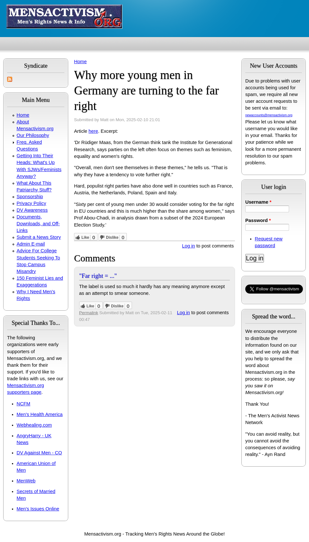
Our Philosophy (33, 135)
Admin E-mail (31, 244)
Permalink (88, 312)
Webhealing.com (34, 425)
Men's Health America (40, 414)
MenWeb (26, 480)
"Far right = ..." (98, 275)
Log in (188, 245)
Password (258, 220)
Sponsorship (30, 196)
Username (258, 202)
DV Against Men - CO (39, 452)
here (93, 131)
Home (23, 115)
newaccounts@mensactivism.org (268, 115)
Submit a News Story (39, 237)
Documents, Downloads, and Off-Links (38, 223)
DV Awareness (32, 210)
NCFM (24, 403)
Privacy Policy (31, 203)
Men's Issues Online (38, 508)
